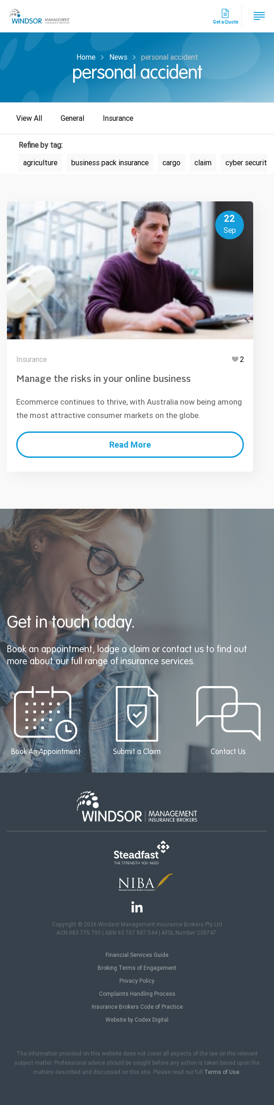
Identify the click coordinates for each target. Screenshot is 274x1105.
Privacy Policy (137, 981)
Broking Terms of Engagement (137, 968)
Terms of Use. (222, 1072)
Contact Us (228, 721)
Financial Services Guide (137, 955)
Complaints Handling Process (137, 994)
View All (29, 118)
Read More (129, 444)
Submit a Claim (136, 721)
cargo (171, 162)
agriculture (40, 162)
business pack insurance (110, 162)
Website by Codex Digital (137, 1020)
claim (203, 162)
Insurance (118, 118)
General (72, 118)
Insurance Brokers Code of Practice (137, 1007)
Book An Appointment (45, 721)
